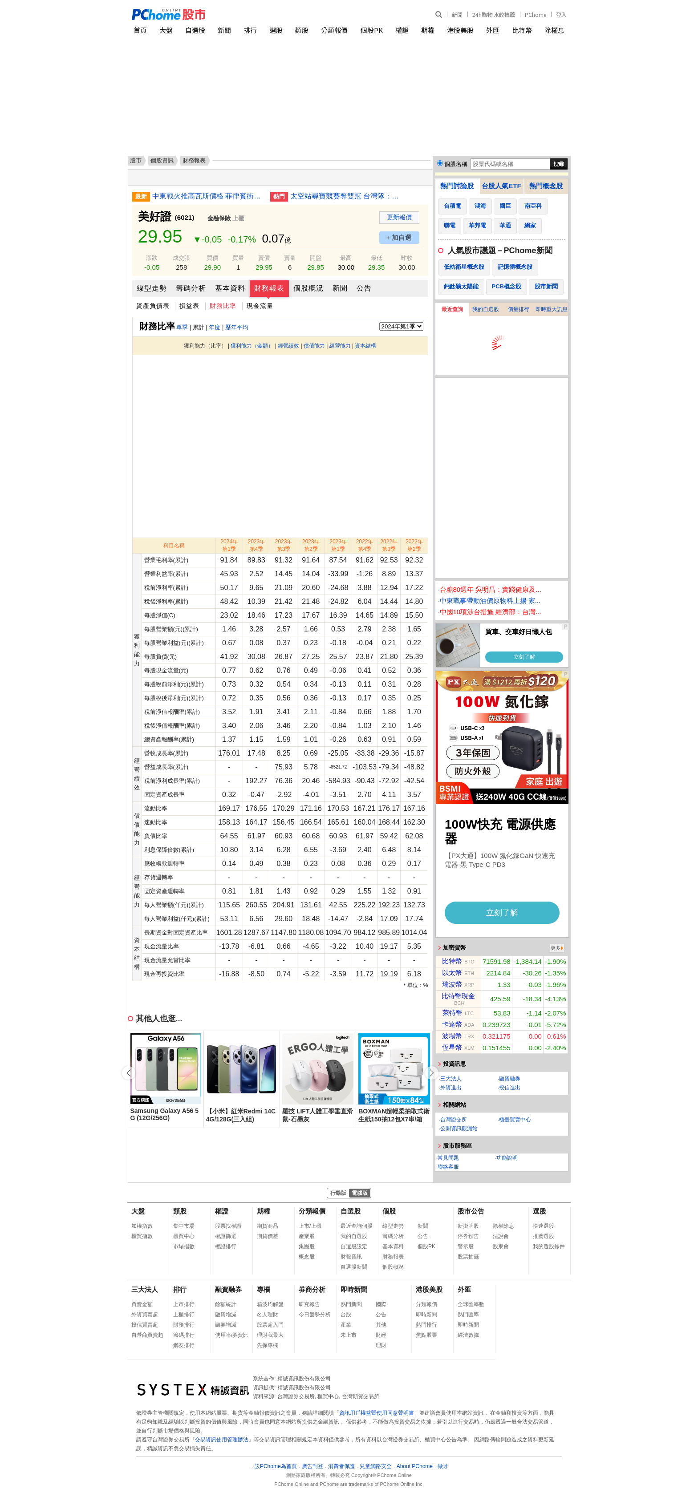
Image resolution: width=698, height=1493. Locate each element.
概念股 (307, 1257)
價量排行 (518, 309)
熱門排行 (426, 1325)
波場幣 (452, 1036)
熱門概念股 (546, 186)
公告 (364, 288)
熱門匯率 (468, 1314)
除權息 (554, 30)
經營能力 (340, 346)
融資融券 (509, 1079)
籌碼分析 (191, 288)
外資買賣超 (144, 1314)
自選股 (195, 30)
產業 (346, 1325)
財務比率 (223, 305)
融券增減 (225, 1325)
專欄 (263, 1289)
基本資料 (230, 288)
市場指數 (184, 1246)
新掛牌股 (468, 1226)
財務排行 (184, 1325)
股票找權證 (228, 1226)
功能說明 (507, 1158)
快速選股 (543, 1226)
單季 (182, 327)
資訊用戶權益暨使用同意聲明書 (376, 1413)
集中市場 (184, 1226)
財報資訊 (351, 1257)
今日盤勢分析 (315, 1314)
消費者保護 (341, 1466)
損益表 (189, 305)
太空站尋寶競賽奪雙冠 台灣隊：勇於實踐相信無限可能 (346, 196)
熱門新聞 (351, 1304)
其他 (381, 1325)
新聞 (457, 14)
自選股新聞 (354, 1267)
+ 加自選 (399, 237)
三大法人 (451, 1079)
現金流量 (260, 305)
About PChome (415, 1466)
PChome (535, 14)
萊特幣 (452, 1012)
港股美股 (460, 30)
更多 (555, 948)
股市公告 (471, 1211)
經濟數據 (468, 1335)
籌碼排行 (184, 1335)
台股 (346, 1314)
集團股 (307, 1246)
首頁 (140, 30)
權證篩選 (225, 1236)
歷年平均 (236, 327)
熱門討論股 (457, 186)
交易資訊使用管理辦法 (221, 1439)
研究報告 (309, 1304)
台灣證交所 (453, 1120)
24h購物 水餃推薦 (493, 14)
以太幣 (452, 972)
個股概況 (308, 288)
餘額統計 (225, 1304)
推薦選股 (543, 1236)
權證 (402, 30)
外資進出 (451, 1087)
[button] (431, 1073)
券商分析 (312, 1289)
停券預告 (468, 1236)
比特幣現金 (458, 995)
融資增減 (225, 1314)
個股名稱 (455, 164)
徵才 (443, 1466)
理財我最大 (270, 1335)
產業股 (307, 1236)
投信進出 (509, 1087)
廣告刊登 (312, 1466)
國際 (381, 1304)
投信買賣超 (144, 1325)
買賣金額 (142, 1304)
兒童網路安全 (376, 1466)
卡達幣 (452, 1024)
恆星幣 (452, 1047)
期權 (427, 30)
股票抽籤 (468, 1257)
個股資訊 (162, 160)
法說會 (501, 1236)
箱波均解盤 (270, 1304)
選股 (276, 30)
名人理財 (267, 1314)
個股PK (372, 30)
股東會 (501, 1246)
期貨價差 (267, 1236)
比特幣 (522, 30)
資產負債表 (153, 305)
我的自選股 (485, 309)
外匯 (492, 30)
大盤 (166, 30)
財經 (381, 1335)
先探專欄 (267, 1345)
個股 (389, 1211)
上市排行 (184, 1304)
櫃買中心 (184, 1236)
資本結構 (365, 346)
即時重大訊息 (552, 309)
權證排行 (225, 1246)
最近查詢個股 (357, 1226)
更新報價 (399, 217)
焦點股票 (426, 1335)
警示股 (466, 1246)
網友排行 (184, 1345)
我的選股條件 (549, 1246)
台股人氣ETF (501, 186)
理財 (381, 1345)
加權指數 (142, 1226)
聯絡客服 (448, 1167)
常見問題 (448, 1158)
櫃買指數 (142, 1236)
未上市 (349, 1335)
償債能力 (314, 346)
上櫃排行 (184, 1314)
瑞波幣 (452, 984)
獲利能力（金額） (252, 346)
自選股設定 (354, 1246)
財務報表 (269, 288)
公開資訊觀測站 (459, 1128)
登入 (561, 14)
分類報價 (334, 30)
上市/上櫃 (310, 1226)
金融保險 (219, 218)
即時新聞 (354, 1289)
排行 (250, 30)
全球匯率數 (471, 1304)
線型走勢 (152, 288)
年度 (214, 327)
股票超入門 (270, 1325)
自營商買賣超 (147, 1335)
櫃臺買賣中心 (515, 1120)
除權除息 (503, 1226)
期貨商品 (267, 1226)
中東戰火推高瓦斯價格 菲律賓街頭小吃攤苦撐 (208, 196)
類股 (301, 30)
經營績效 (288, 346)
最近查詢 (452, 309)
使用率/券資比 (231, 1335)
